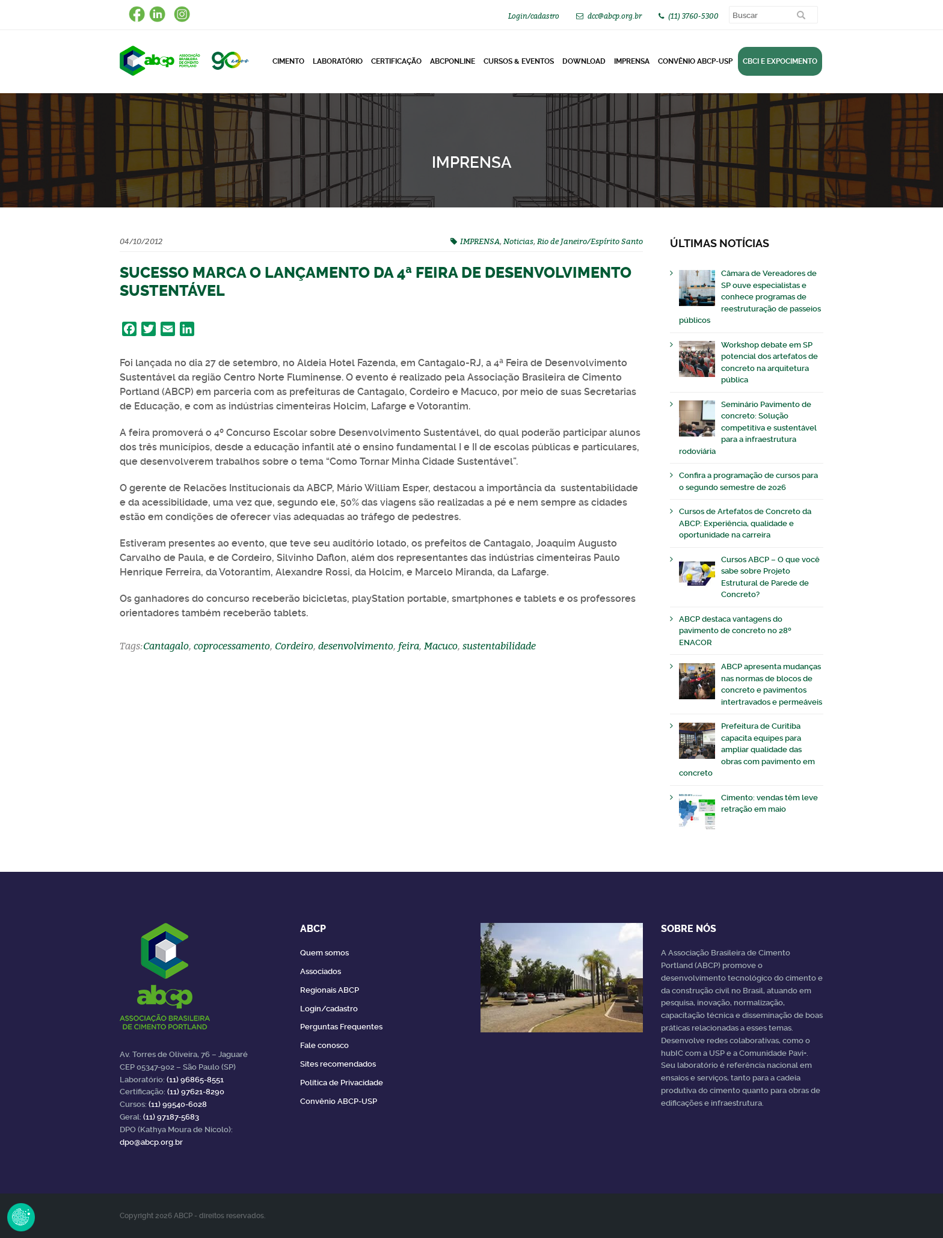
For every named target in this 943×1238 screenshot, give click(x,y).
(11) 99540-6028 (178, 1104)
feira (408, 645)
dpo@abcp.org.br (151, 1142)
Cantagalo (166, 645)
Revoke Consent (21, 1217)
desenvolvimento (355, 645)
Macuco (441, 645)
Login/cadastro (533, 16)
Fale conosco (324, 1045)
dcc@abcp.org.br (615, 16)
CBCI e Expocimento (780, 61)
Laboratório (338, 61)
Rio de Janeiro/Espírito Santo (590, 241)
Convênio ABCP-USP (695, 61)
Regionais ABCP (329, 989)
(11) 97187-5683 (171, 1116)
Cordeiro (294, 645)
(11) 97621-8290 (195, 1091)
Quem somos (324, 952)
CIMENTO (288, 61)
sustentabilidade (499, 645)
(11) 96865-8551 (195, 1079)
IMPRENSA (480, 241)
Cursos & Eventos (519, 61)
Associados (320, 971)
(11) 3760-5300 (693, 16)
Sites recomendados (338, 1063)
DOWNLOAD (584, 61)
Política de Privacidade (341, 1082)
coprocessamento (232, 645)
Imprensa (632, 61)
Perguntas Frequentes (341, 1026)
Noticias (518, 241)
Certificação (396, 61)
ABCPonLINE (452, 61)
